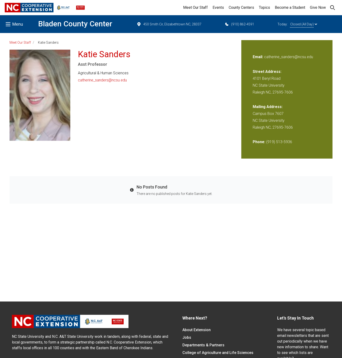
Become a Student (290, 7)
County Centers (241, 7)
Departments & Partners (203, 345)
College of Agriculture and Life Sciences (217, 352)
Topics (264, 7)
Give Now (318, 7)
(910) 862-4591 (239, 24)
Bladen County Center (75, 23)
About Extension (196, 330)
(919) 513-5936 (279, 142)
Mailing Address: (268, 106)
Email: (258, 57)
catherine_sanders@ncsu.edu (102, 80)
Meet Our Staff (195, 7)
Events (218, 7)
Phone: (259, 142)
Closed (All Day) (303, 24)
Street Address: (267, 71)
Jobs (186, 337)
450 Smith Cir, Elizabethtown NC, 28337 (169, 24)
